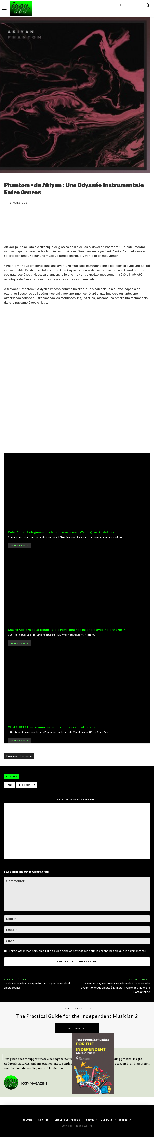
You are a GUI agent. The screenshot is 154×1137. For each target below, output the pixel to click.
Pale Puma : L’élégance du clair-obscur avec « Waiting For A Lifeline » (61, 532)
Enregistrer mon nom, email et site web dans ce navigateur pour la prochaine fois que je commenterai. (77, 951)
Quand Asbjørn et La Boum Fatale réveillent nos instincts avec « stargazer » (66, 630)
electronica (26, 785)
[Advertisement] (77, 414)
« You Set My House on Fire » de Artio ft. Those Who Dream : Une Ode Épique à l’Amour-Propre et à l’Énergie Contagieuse (115, 988)
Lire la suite (19, 546)
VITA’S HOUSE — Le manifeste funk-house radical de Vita (52, 727)
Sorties (11, 776)
